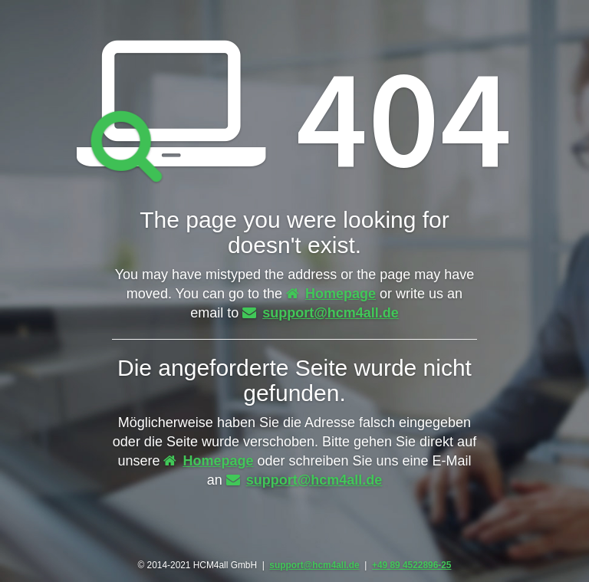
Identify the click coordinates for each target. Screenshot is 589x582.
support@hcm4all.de (320, 313)
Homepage (331, 293)
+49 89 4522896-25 (411, 565)
